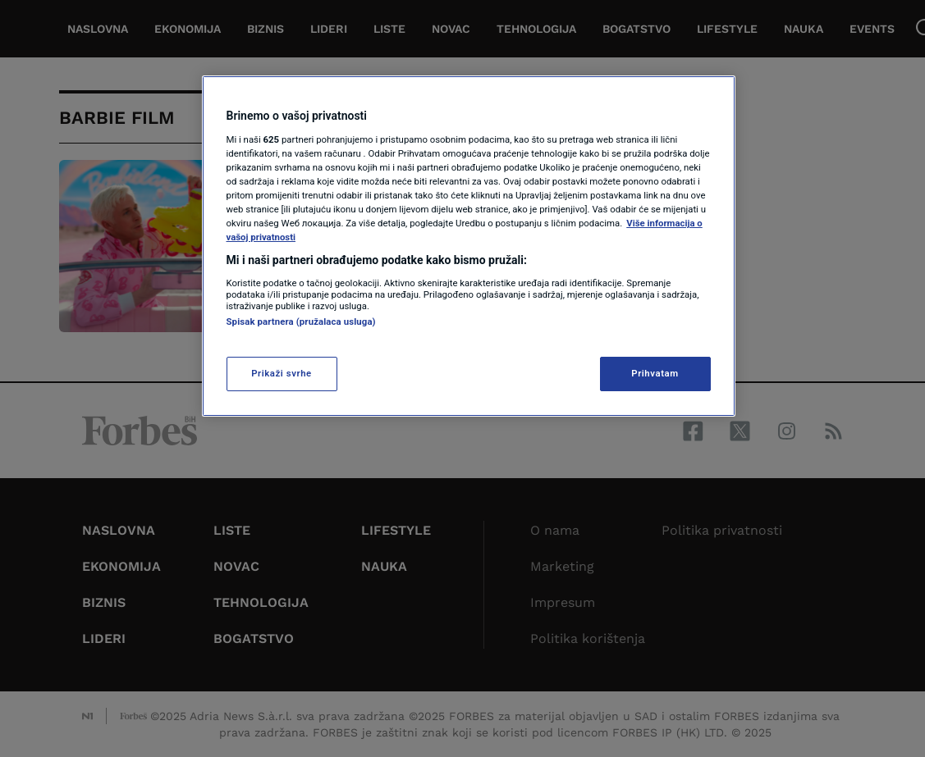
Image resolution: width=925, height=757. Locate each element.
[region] (468, 246)
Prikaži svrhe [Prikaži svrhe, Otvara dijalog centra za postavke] (281, 373)
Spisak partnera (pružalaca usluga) (301, 321)
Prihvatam (654, 373)
